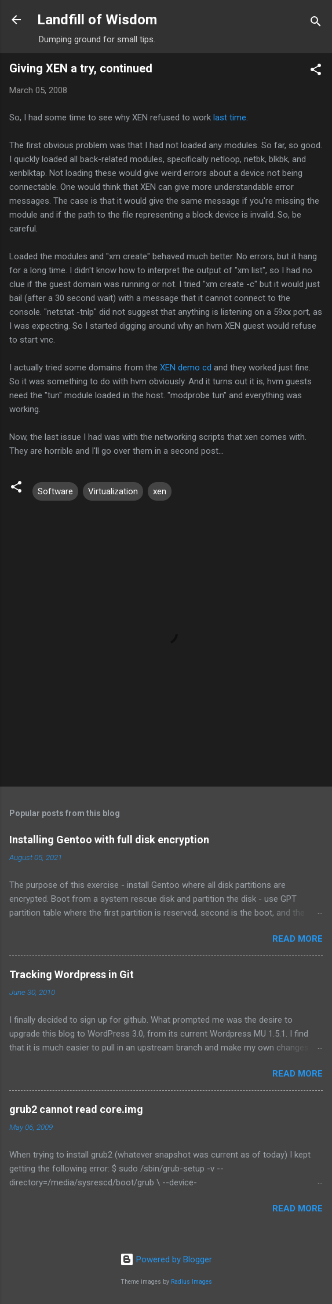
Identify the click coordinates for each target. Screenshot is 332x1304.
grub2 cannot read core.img (76, 1109)
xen (159, 491)
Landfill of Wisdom (97, 20)
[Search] (316, 23)
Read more (297, 939)
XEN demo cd (185, 367)
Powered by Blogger (166, 1259)
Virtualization (113, 491)
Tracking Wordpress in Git (71, 974)
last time (229, 117)
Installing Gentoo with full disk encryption (109, 839)
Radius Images (191, 1281)
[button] (316, 71)
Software (55, 491)
